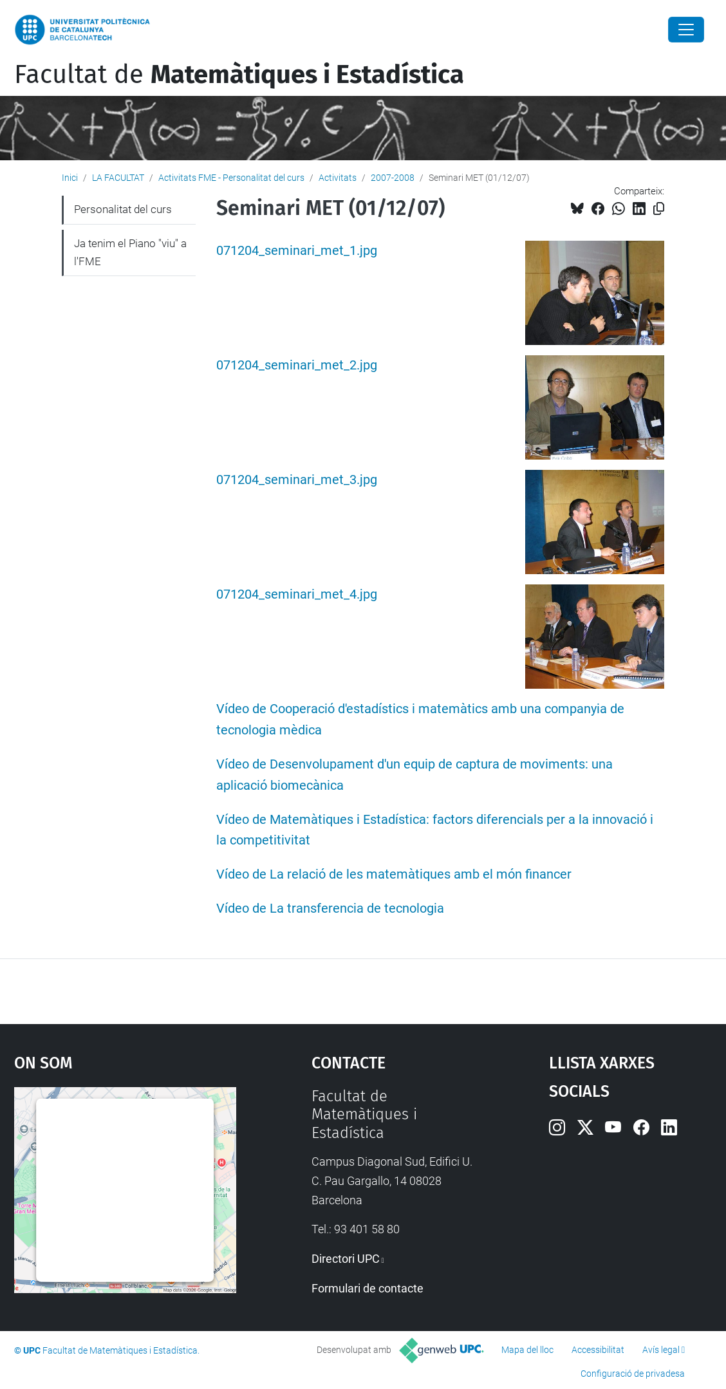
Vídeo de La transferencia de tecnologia (330, 908)
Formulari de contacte (368, 1288)
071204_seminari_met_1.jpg (296, 250)
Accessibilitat (598, 1350)
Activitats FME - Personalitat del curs (231, 177)
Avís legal (661, 1350)
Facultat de (239, 74)
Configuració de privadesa (633, 1373)
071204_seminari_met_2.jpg (296, 365)
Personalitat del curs (123, 209)
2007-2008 (392, 177)
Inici (70, 177)
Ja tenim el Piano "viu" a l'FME (130, 252)
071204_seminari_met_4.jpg (296, 594)
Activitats (338, 177)
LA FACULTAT (118, 177)
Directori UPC (346, 1258)
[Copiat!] (658, 208)
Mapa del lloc (527, 1350)
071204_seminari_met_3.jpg (296, 479)
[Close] (686, 29)
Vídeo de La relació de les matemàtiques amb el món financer (394, 874)
